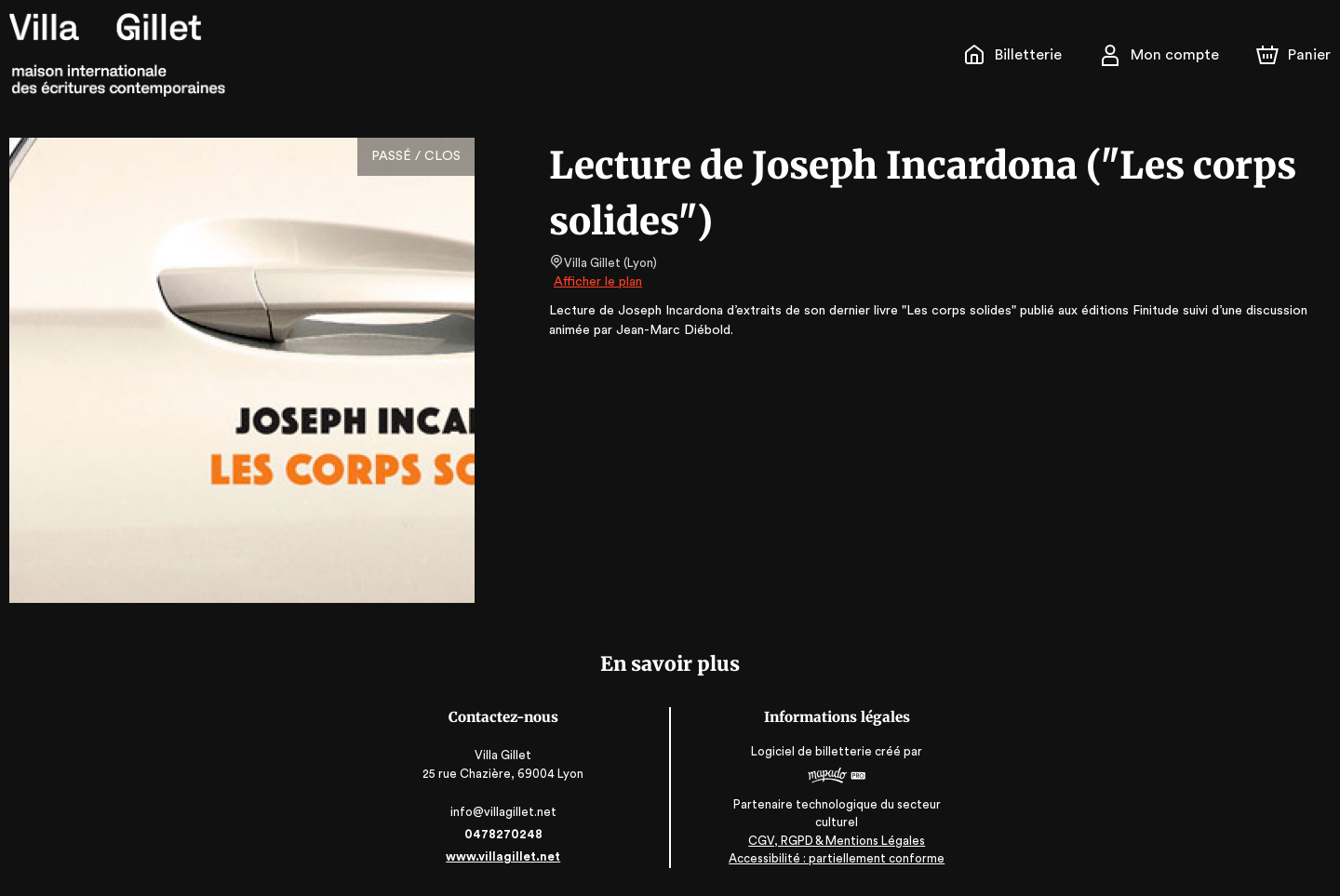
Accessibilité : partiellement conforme (836, 859)
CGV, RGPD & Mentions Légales (835, 841)
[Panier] (1293, 55)
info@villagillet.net (505, 812)
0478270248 (504, 834)
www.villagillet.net (504, 856)
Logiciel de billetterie (811, 751)
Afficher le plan (596, 281)
